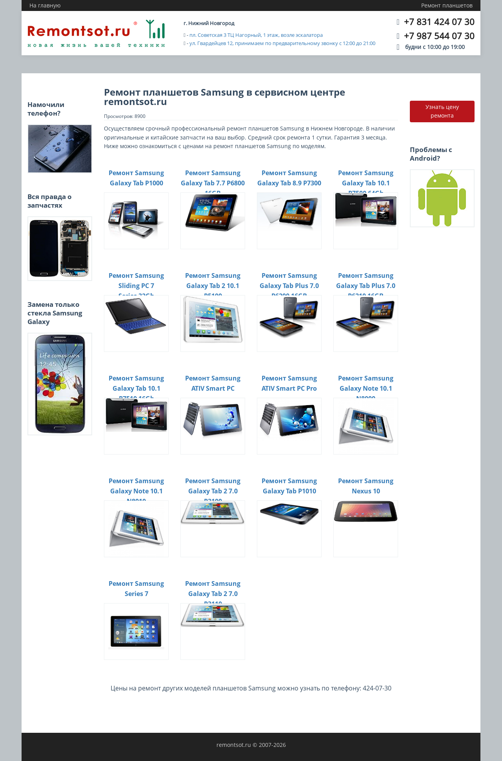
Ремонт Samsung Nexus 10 (365, 486)
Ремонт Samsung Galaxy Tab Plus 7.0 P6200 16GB (289, 285)
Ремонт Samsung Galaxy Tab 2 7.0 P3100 (212, 491)
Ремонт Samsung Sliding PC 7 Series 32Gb (136, 285)
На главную (45, 5)
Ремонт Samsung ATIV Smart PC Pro (289, 383)
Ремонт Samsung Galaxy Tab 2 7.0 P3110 (212, 593)
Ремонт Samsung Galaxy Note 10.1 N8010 (136, 491)
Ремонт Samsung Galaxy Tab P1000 (136, 178)
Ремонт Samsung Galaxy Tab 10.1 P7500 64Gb (365, 183)
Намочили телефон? (45, 109)
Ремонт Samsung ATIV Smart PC (212, 383)
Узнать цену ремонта (442, 111)
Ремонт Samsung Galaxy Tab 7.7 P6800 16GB (213, 183)
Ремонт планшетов (447, 5)
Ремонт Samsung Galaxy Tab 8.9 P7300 (289, 178)
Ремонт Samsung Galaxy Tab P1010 (289, 486)
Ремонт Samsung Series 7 (136, 588)
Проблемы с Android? (431, 154)
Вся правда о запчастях (49, 201)
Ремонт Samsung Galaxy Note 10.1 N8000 (365, 388)
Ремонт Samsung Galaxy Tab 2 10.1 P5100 (212, 285)
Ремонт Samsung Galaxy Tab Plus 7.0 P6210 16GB (365, 285)
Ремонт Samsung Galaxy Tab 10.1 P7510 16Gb (136, 388)
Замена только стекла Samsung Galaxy (54, 313)
